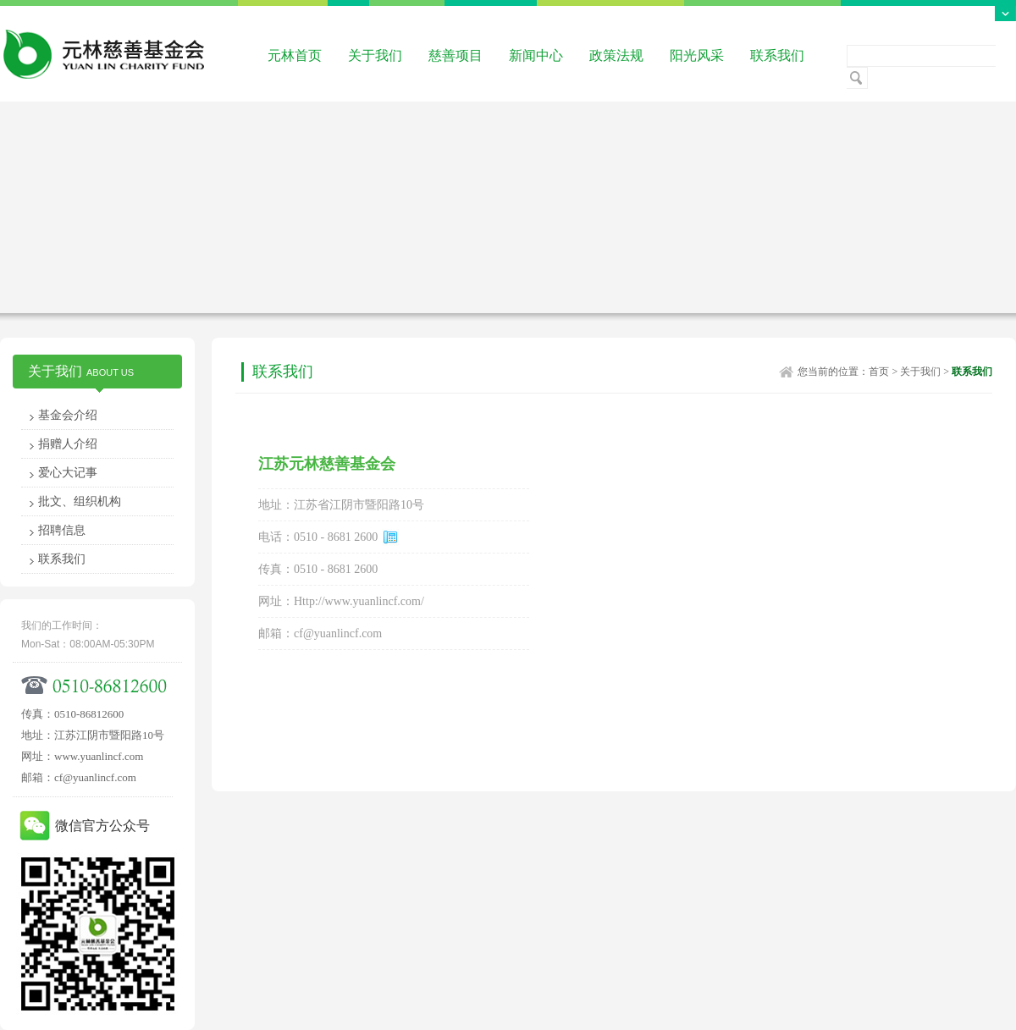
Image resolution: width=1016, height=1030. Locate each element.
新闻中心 (536, 55)
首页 (879, 371)
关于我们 (375, 55)
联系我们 (777, 55)
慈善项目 (455, 55)
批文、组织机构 (79, 501)
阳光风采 (697, 55)
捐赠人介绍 (67, 444)
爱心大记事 (67, 472)
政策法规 (616, 55)
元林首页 (295, 55)
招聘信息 (62, 530)
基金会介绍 (67, 415)
